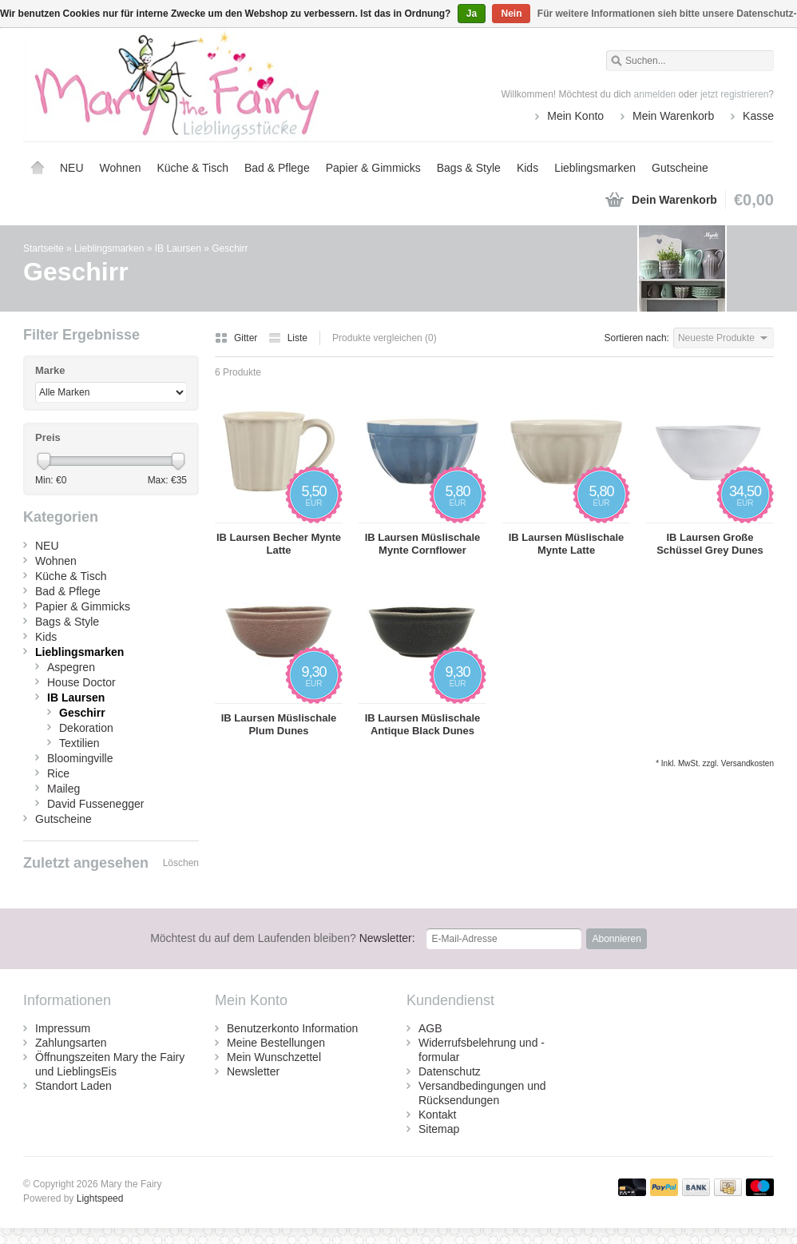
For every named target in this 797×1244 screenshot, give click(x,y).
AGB (430, 1028)
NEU (72, 167)
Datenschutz (449, 1071)
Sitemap (438, 1129)
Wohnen (120, 167)
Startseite (37, 168)
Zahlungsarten (71, 1042)
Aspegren (71, 667)
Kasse (758, 115)
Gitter (237, 338)
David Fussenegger (95, 803)
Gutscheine (680, 167)
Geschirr (230, 248)
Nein (511, 13)
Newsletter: (282, 938)
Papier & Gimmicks (373, 167)
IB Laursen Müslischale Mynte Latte (567, 543)
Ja (471, 13)
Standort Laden (73, 1085)
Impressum (62, 1028)
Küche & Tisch (192, 167)
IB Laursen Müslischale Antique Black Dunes (423, 724)
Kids (527, 167)
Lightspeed (100, 1198)
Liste (287, 338)
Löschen (181, 862)
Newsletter (253, 1071)
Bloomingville (80, 758)
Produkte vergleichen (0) (384, 338)
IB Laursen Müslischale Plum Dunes (279, 724)
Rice (58, 773)
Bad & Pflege (277, 167)
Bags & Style (469, 167)
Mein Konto (575, 115)
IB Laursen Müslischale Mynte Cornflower (423, 543)
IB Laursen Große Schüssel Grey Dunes (709, 543)
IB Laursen (178, 248)
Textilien (79, 743)
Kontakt (437, 1114)
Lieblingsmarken (595, 167)
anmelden (655, 94)
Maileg (63, 788)
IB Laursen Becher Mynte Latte (278, 543)
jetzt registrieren (734, 94)
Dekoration (86, 727)
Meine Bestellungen (276, 1042)
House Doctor (81, 682)
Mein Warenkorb (673, 115)
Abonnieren (616, 938)
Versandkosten (747, 763)
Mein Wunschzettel (274, 1057)
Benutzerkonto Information (292, 1028)
